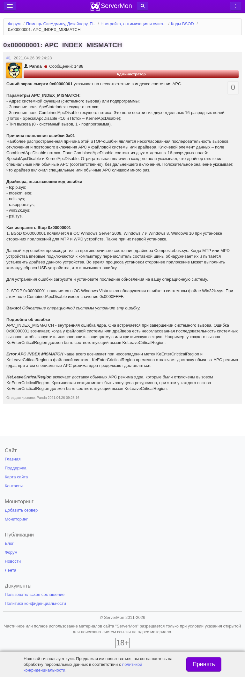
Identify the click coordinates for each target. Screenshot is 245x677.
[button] (142, 6)
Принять (204, 664)
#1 (8, 58)
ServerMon (116, 5)
